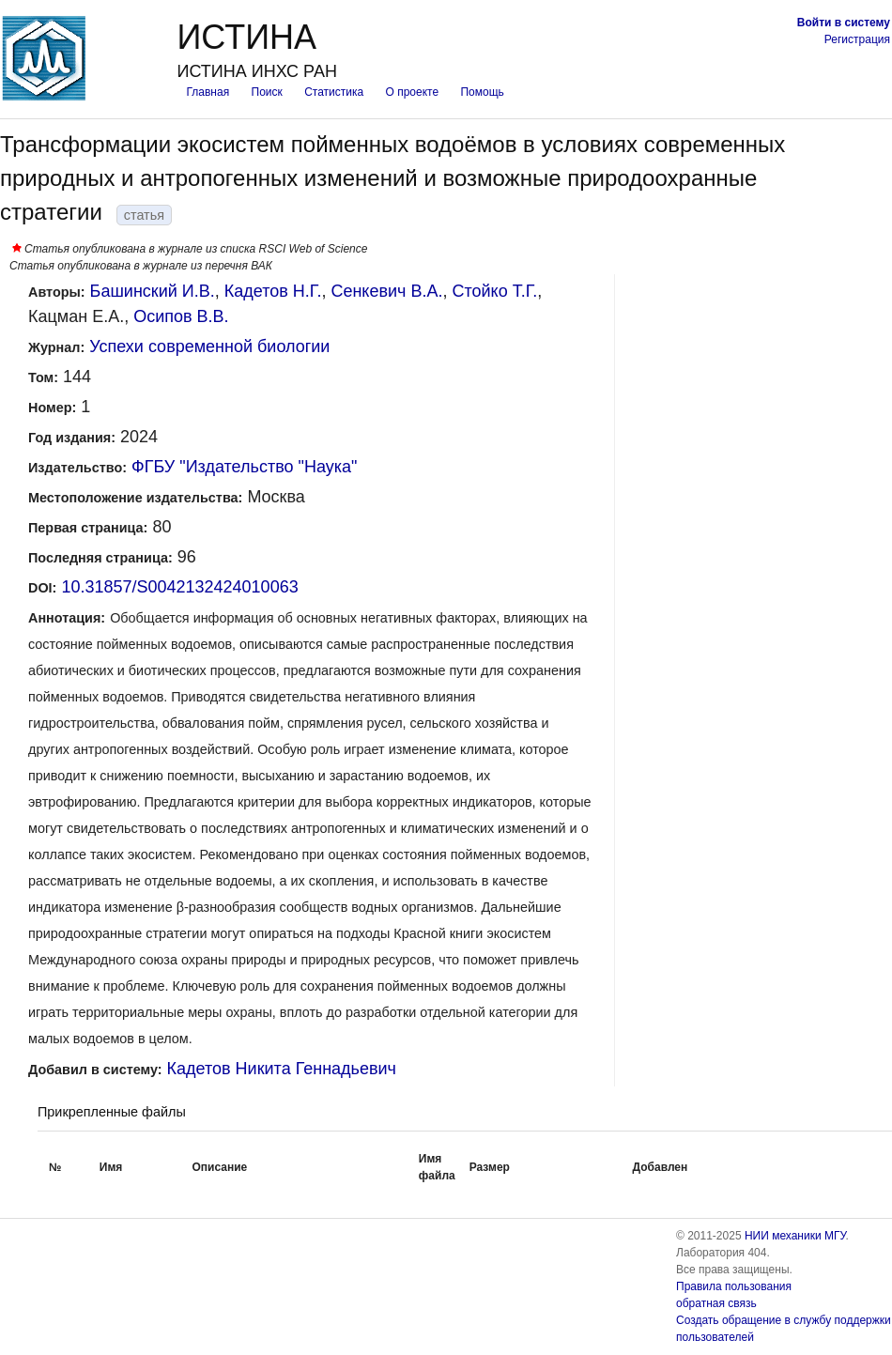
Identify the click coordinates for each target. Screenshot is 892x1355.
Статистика (333, 92)
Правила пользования (734, 1286)
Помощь (481, 92)
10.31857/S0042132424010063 (179, 586)
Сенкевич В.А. (386, 291)
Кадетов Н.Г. (273, 291)
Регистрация (857, 39)
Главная (207, 92)
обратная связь (716, 1303)
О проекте (412, 92)
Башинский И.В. (152, 291)
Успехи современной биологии (209, 346)
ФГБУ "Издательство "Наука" (244, 466)
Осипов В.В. (180, 316)
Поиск (267, 92)
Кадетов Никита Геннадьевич (281, 1068)
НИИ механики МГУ (795, 1235)
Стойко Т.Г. (495, 291)
